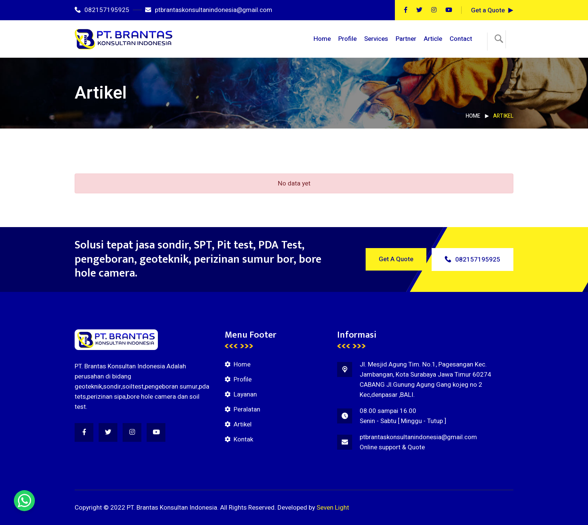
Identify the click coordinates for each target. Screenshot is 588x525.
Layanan (245, 394)
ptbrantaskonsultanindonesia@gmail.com (208, 10)
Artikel (243, 424)
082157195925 (102, 10)
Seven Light (332, 507)
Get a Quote (488, 10)
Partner (406, 38)
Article (433, 38)
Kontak (243, 439)
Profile (347, 38)
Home (322, 38)
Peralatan (247, 409)
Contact (461, 38)
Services (376, 38)
